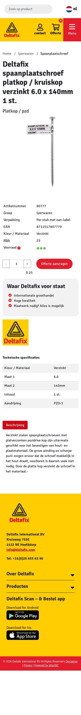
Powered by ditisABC (46, 665)
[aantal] (16, 264)
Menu (72, 29)
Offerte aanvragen (54, 264)
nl (71, 8)
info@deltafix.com (20, 550)
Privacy (28, 665)
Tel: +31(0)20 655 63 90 (24, 558)
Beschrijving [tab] (15, 425)
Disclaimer (72, 661)
